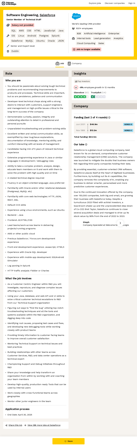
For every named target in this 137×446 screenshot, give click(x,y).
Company (74, 63)
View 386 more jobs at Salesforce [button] (42, 425)
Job (59, 63)
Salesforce (47, 15)
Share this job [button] (13, 425)
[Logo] (9, 3)
